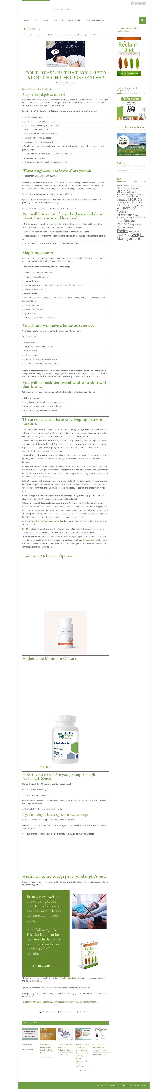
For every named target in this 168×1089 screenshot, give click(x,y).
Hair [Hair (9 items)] (142, 205)
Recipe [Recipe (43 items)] (129, 220)
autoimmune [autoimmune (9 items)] (140, 186)
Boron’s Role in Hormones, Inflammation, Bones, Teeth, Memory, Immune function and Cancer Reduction (82, 1055)
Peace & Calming (94, 513)
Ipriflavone (27, 1044)
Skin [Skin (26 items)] (119, 227)
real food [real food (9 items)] (120, 221)
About (35, 20)
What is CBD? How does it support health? (100, 1047)
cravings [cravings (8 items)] (140, 194)
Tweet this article (48, 1012)
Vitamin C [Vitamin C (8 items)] (137, 231)
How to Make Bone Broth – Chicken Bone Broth (46, 1048)
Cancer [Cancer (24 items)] (131, 191)
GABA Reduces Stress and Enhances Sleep (65, 1047)
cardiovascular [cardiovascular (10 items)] (122, 194)
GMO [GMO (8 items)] (138, 205)
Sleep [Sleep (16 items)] (126, 227)
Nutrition (37, 35)
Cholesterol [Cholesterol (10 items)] (133, 194)
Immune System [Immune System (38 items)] (127, 210)
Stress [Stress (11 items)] (132, 227)
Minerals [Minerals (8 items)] (137, 215)
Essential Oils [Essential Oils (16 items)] (134, 202)
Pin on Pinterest (84, 1012)
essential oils (62, 506)
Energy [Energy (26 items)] (121, 202)
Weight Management (90, 1001)
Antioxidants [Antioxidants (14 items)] (123, 185)
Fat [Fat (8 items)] (142, 203)
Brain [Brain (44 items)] (121, 191)
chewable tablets (89, 540)
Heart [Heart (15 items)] (119, 208)
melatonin (72, 1001)
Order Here (45, 767)
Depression (37, 1001)
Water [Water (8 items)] (129, 235)
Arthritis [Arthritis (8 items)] (132, 186)
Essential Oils (58, 20)
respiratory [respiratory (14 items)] (135, 224)
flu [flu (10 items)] (123, 205)
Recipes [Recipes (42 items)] (123, 223)
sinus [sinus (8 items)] (143, 225)
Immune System (60, 1001)
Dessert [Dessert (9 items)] (129, 196)
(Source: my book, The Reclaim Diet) (37, 89)
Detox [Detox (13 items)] (135, 196)
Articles (45, 20)
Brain (29, 1001)
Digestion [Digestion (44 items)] (134, 199)
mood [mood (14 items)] (119, 217)
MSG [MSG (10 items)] (125, 217)
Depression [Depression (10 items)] (121, 196)
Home (26, 20)
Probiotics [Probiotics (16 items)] (139, 217)
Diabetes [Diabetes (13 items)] (121, 199)
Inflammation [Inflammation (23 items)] (125, 215)
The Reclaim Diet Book (94, 20)
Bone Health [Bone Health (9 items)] (135, 188)
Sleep (79, 1001)
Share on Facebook (66, 1012)
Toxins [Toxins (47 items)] (122, 230)
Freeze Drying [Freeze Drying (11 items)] (130, 205)
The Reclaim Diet (68, 978)
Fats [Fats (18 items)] (119, 205)
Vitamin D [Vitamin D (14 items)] (121, 235)
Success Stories (75, 20)
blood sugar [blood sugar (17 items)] (123, 187)
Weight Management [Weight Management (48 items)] (130, 236)
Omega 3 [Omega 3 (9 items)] (130, 217)
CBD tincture (30, 528)
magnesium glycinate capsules (43, 521)
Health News (31, 29)
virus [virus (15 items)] (131, 231)
